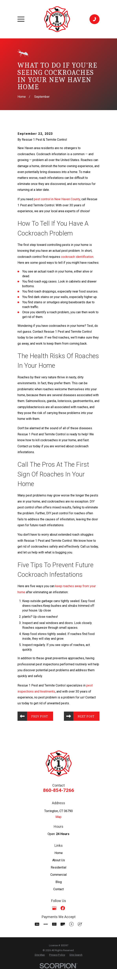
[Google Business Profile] (54, 908)
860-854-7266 (58, 790)
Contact (58, 889)
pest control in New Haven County (57, 199)
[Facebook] (63, 908)
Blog (58, 882)
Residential (58, 867)
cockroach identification (77, 257)
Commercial (58, 875)
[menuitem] (40, 955)
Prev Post (39, 716)
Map (58, 817)
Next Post (86, 716)
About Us (58, 860)
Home (58, 853)
